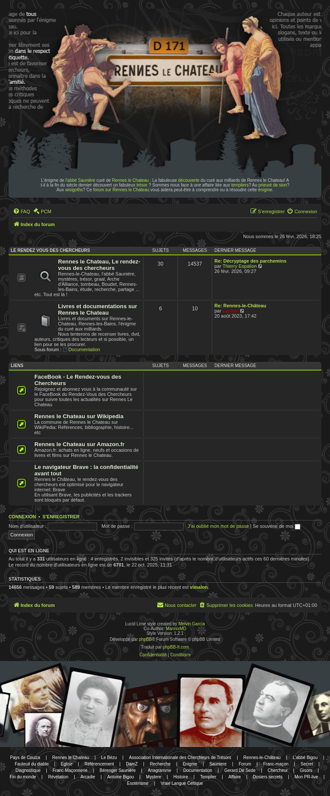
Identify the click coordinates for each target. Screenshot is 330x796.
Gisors (306, 770)
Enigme (190, 764)
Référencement (99, 764)
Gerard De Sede (240, 770)
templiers (240, 185)
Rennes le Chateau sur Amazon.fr (79, 444)
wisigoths (74, 189)
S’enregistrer (61, 516)
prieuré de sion (273, 185)
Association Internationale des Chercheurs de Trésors (180, 757)
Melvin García (191, 623)
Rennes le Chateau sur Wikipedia (78, 416)
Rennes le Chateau (130, 180)
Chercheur (278, 770)
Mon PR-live (306, 777)
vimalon (199, 587)
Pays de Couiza (25, 757)
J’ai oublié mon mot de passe (218, 526)
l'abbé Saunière (80, 180)
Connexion (22, 516)
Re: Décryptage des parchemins (250, 260)
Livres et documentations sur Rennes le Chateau (97, 309)
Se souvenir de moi (276, 526)
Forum (244, 764)
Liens (17, 365)
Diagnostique (27, 770)
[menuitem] (21, 211)
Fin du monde (23, 777)
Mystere (154, 777)
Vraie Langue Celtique (182, 783)
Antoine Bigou (120, 777)
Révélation (58, 777)
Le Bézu (109, 757)
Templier (208, 777)
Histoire (181, 777)
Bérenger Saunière (118, 770)
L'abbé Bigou (305, 757)
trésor (142, 185)
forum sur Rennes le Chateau (121, 189)
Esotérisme (138, 783)
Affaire (235, 777)
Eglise (66, 764)
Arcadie (87, 777)
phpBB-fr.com (176, 647)
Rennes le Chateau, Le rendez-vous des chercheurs (99, 264)
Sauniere (217, 764)
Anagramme (159, 770)
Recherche (160, 764)
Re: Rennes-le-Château (240, 305)
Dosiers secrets (267, 777)
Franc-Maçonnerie (69, 770)
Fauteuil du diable (32, 764)
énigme (265, 189)
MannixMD (176, 628)
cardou (230, 310)
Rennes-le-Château (262, 757)
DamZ (132, 764)
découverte (188, 180)
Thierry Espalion (240, 266)
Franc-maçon (275, 764)
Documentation (81, 349)
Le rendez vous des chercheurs (50, 250)
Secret (307, 764)
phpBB (145, 639)
